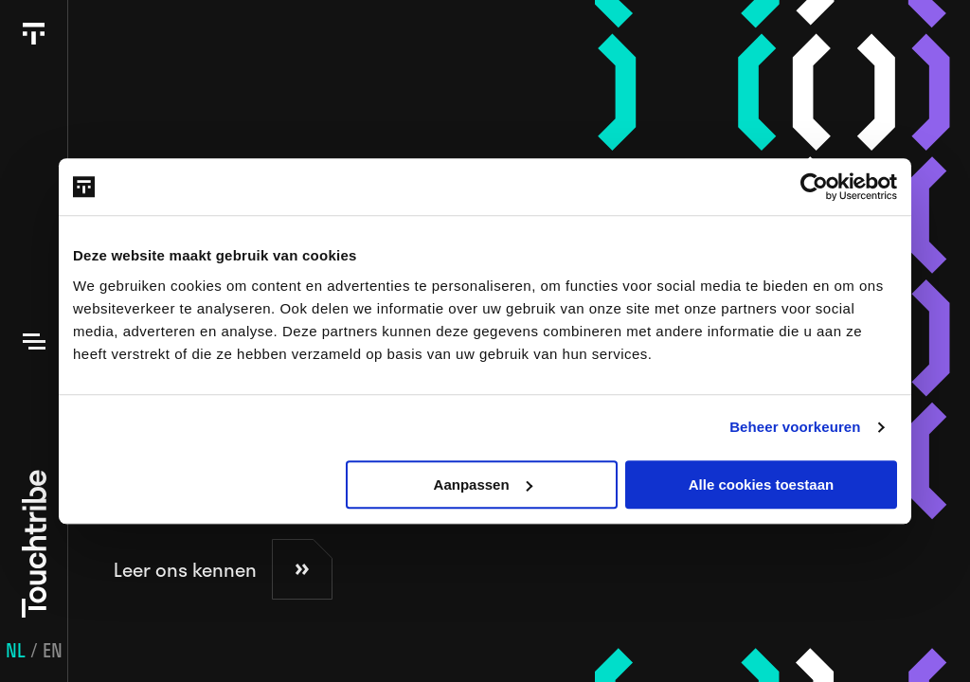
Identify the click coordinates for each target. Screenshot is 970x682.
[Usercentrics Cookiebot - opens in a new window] (814, 186)
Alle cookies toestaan (761, 484)
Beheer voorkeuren (794, 427)
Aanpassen (483, 484)
